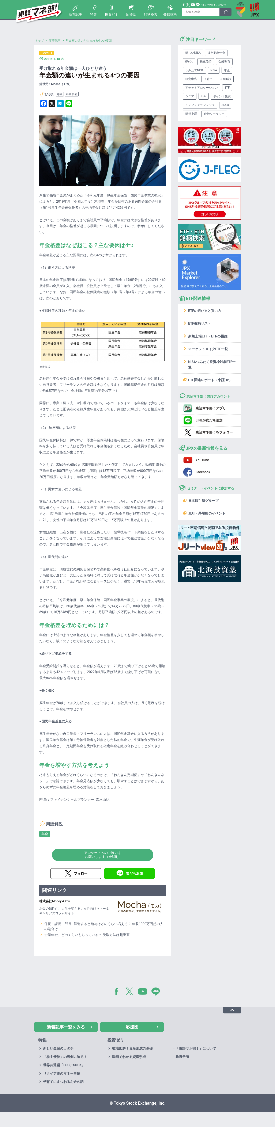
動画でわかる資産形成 (129, 1057)
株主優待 (206, 61)
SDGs (225, 105)
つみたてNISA (194, 70)
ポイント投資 (222, 96)
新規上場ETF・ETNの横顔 (207, 336)
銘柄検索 (150, 14)
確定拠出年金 (216, 52)
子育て (208, 79)
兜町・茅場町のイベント (206, 513)
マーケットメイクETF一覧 (208, 349)
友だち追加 (134, 873)
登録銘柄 (170, 14)
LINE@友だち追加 (209, 420)
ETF (227, 87)
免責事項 (182, 1056)
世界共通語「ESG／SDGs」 (64, 1065)
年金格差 (72, 94)
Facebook (184, 5)
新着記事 (75, 14)
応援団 (131, 14)
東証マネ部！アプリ (211, 408)
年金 (60, 94)
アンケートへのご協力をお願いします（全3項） (102, 855)
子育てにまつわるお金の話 (63, 1082)
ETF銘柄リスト (199, 323)
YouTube (193, 5)
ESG (203, 96)
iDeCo (189, 61)
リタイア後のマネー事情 (61, 1073)
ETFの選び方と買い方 (204, 311)
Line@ (198, 5)
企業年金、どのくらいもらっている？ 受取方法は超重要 (87, 935)
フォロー (80, 873)
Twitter (188, 5)
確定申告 (191, 79)
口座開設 (225, 79)
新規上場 (191, 113)
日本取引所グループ (203, 501)
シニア (189, 96)
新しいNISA (193, 52)
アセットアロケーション (201, 87)
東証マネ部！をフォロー (214, 432)
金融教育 (224, 61)
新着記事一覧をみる (66, 1026)
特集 (93, 14)
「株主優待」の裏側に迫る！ (65, 1057)
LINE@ (157, 992)
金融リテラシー (214, 113)
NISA (213, 70)
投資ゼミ (111, 14)
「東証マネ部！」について (213, 5)
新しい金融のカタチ (58, 1048)
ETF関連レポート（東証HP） (210, 380)
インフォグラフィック (200, 105)
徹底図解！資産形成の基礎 (132, 1048)
